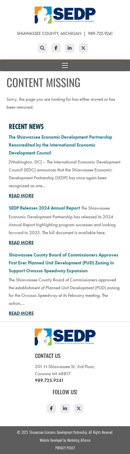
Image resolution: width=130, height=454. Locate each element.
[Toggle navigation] (65, 65)
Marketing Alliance (78, 440)
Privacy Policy (65, 448)
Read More (21, 196)
